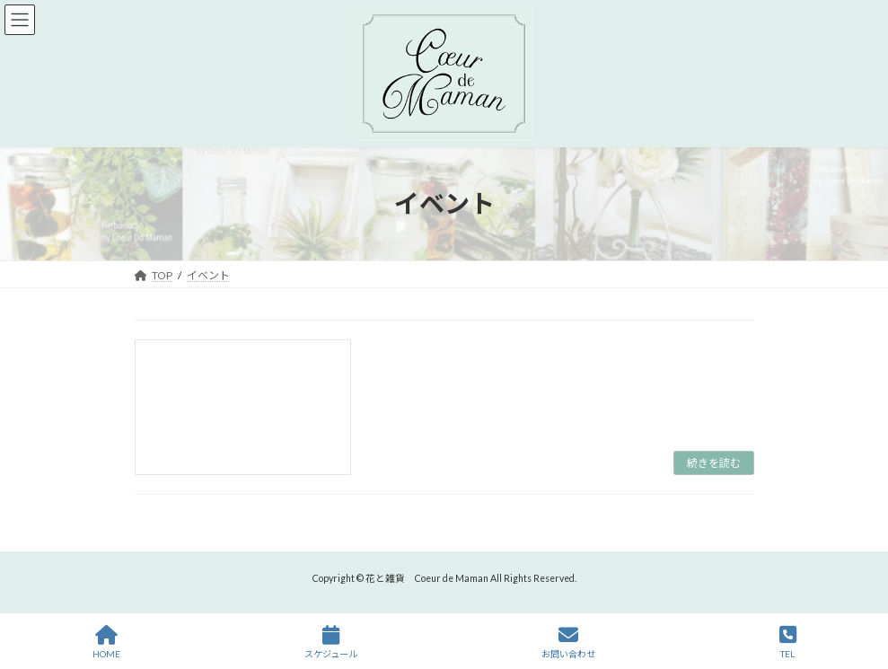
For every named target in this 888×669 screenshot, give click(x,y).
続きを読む (714, 463)
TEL (787, 642)
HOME (106, 642)
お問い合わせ (568, 642)
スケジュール (330, 642)
